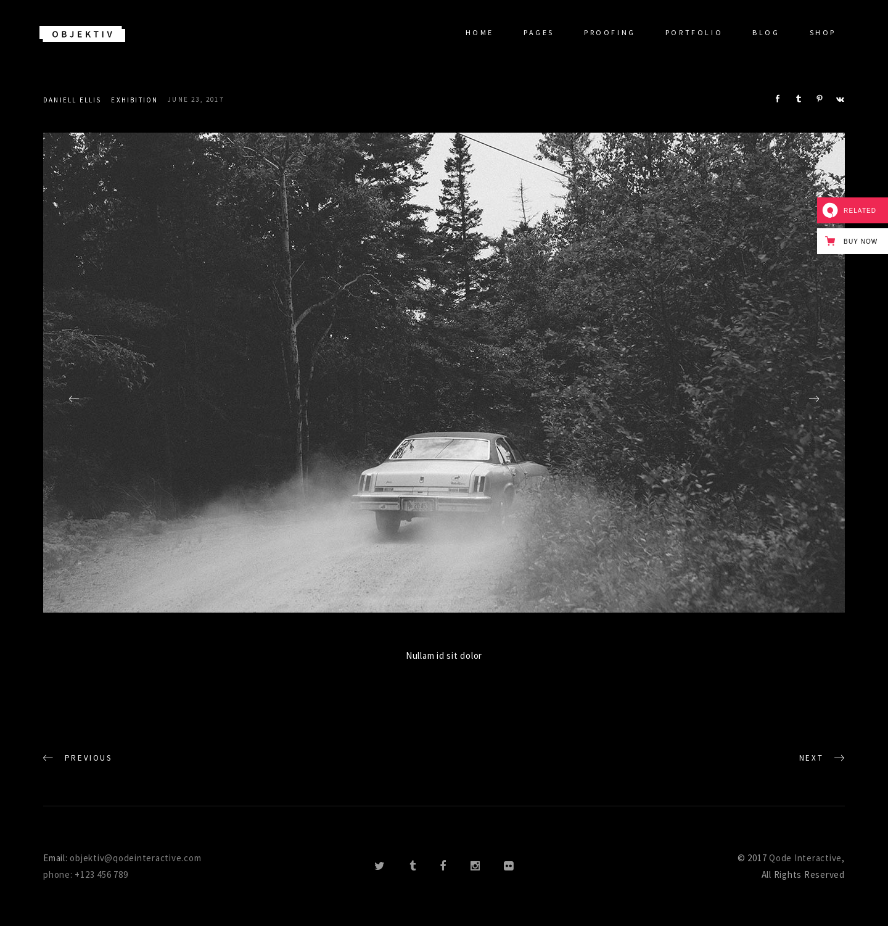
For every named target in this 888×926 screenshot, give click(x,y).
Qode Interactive (805, 858)
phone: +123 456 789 (85, 874)
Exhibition (134, 100)
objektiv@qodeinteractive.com (135, 858)
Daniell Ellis (72, 100)
